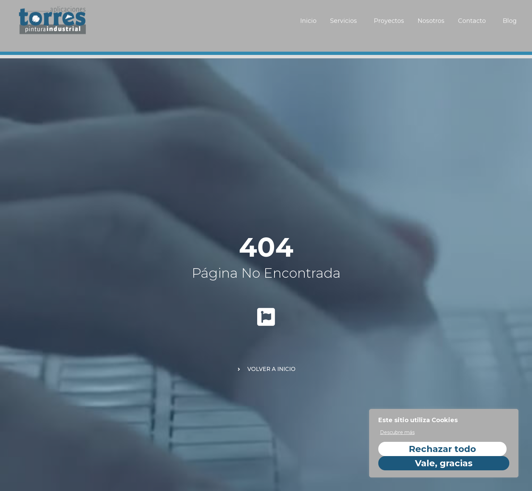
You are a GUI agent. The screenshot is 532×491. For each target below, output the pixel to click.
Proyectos (389, 16)
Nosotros (431, 16)
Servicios (345, 16)
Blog (510, 16)
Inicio (308, 16)
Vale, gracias (444, 463)
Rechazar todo (442, 449)
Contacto (473, 16)
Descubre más (397, 432)
